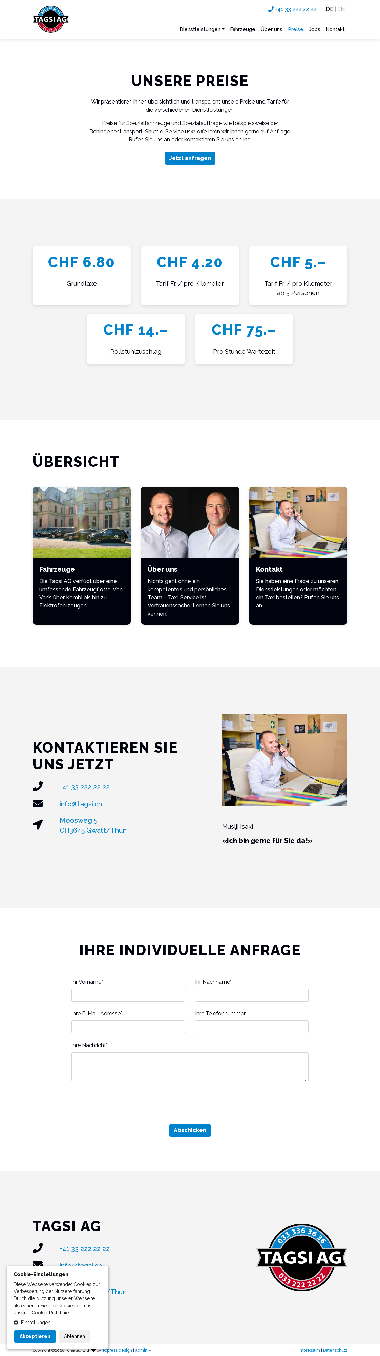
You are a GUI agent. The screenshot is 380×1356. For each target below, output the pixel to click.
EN (341, 9)
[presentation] (190, 1102)
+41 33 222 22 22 (292, 9)
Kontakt (335, 29)
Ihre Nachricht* (89, 1045)
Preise (295, 29)
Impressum (309, 1350)
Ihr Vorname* (87, 982)
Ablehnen (74, 1336)
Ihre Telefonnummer (220, 1013)
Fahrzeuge (242, 29)
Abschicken (190, 1130)
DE (329, 9)
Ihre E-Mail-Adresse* (96, 1013)
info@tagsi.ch (81, 804)
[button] (58, 1322)
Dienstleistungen (200, 29)
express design (117, 1350)
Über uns (271, 29)
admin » (143, 1350)
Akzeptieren (35, 1336)
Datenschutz (335, 1350)
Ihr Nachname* (213, 982)
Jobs (314, 29)
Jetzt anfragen (190, 158)
